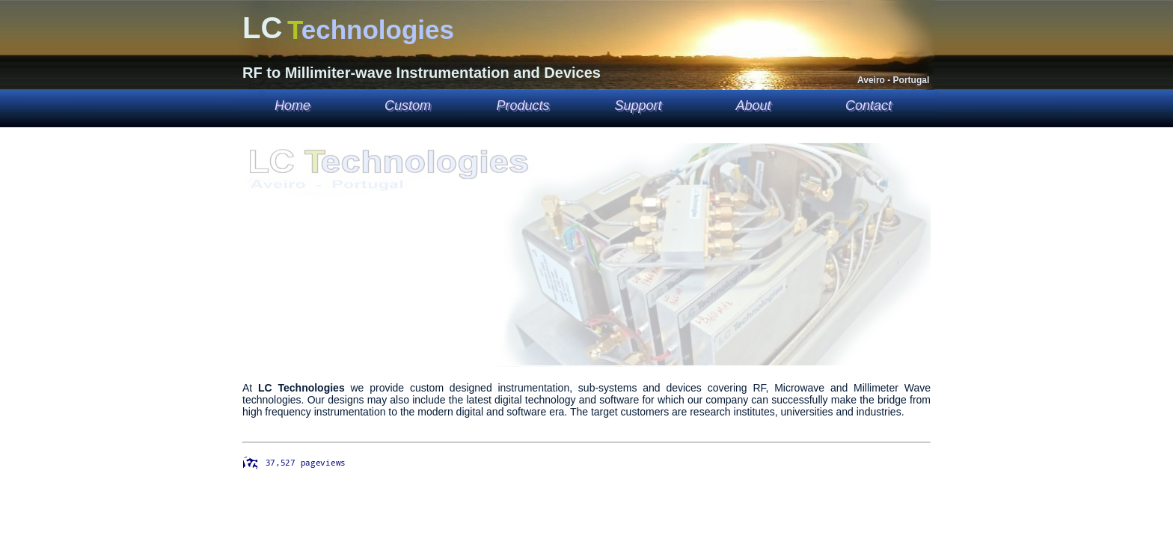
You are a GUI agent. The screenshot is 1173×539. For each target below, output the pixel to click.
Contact (868, 105)
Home (292, 105)
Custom (408, 105)
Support (637, 105)
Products (522, 105)
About (753, 105)
